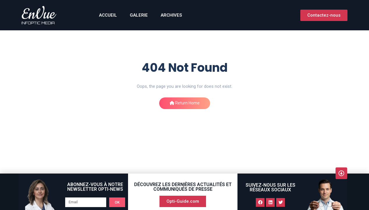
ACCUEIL (108, 15)
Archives (171, 15)
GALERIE (139, 15)
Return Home (185, 103)
